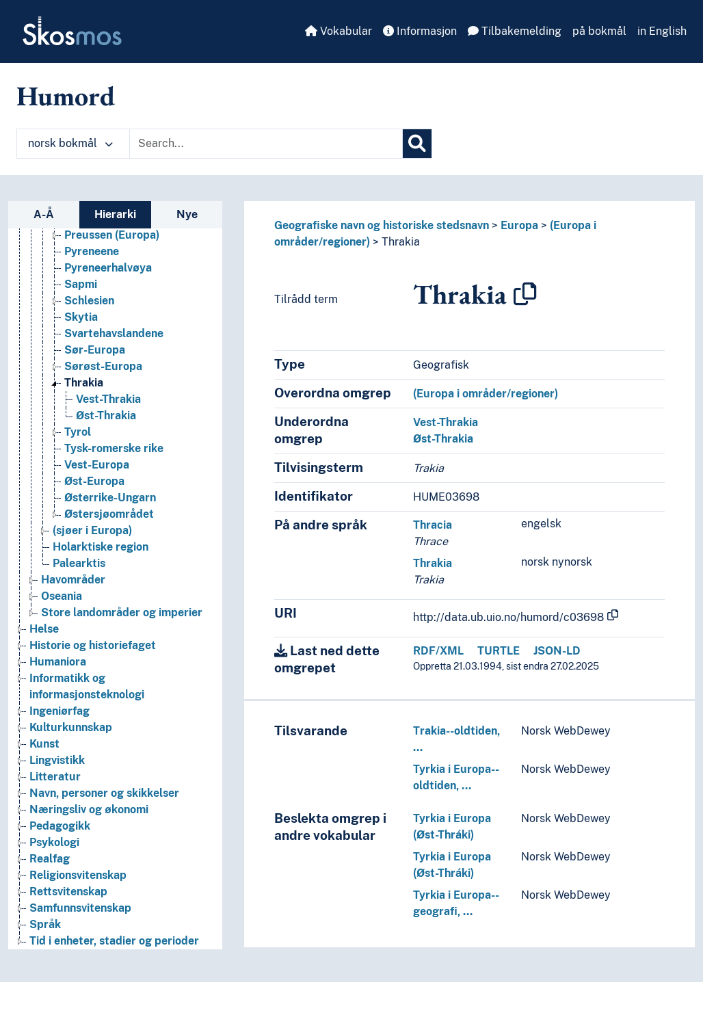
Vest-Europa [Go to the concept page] (96, 464)
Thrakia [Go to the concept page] (83, 382)
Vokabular (338, 31)
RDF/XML (438, 650)
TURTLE (498, 650)
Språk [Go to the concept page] (45, 924)
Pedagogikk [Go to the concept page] (59, 825)
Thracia (432, 524)
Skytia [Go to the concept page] (81, 317)
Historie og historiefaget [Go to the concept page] (92, 645)
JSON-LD (557, 650)
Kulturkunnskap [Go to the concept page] (70, 727)
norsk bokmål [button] (70, 143)
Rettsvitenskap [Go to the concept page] (68, 891)
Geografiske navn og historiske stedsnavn (381, 225)
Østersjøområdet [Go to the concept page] (109, 514)
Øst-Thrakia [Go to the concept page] (106, 415)
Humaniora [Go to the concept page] (57, 661)
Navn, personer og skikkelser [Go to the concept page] (104, 793)
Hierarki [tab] (115, 214)
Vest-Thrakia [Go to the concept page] (108, 399)
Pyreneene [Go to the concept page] (91, 251)
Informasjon (420, 31)
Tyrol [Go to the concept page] (77, 431)
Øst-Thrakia (443, 438)
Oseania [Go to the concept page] (61, 596)
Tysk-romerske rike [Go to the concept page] (113, 448)
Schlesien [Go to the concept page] (89, 300)
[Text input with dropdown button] (266, 144)
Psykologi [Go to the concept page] (54, 842)
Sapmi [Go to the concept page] (80, 284)
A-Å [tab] (44, 214)
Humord (65, 96)
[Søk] (417, 144)
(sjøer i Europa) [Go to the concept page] (92, 530)
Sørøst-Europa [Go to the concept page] (103, 366)
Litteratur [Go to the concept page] (55, 776)
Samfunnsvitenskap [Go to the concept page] (80, 907)
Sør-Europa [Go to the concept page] (94, 349)
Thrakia (401, 241)
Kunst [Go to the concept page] (44, 743)
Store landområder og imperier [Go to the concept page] (121, 612)
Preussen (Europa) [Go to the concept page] (111, 234)
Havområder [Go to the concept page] (73, 579)
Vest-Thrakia (445, 422)
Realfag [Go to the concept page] (49, 858)
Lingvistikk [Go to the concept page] (57, 760)
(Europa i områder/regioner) (485, 393)
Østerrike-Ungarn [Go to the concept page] (110, 497)
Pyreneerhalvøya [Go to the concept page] (108, 267)
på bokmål (599, 31)
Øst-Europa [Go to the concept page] (94, 481)
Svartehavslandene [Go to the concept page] (113, 333)
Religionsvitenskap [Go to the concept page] (78, 875)
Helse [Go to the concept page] (44, 628)
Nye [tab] (187, 214)
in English (662, 31)
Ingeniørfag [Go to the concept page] (59, 710)
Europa (519, 225)
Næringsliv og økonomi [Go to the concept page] (88, 809)
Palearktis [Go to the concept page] (79, 563)
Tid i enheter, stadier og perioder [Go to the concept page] (114, 940)
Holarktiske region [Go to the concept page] (100, 546)
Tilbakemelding (514, 31)
